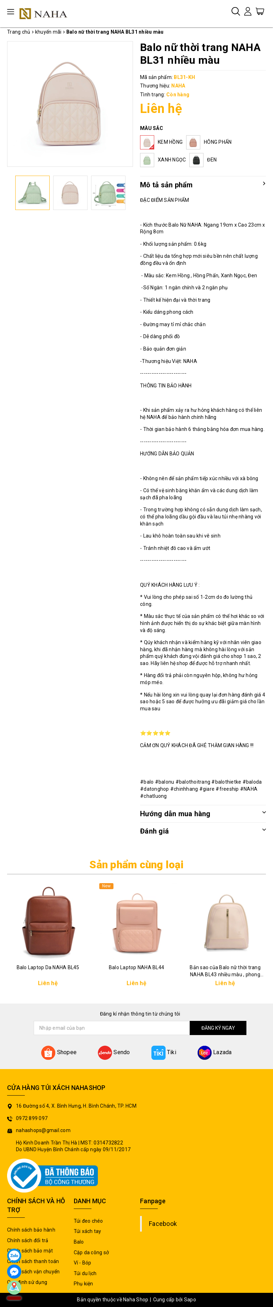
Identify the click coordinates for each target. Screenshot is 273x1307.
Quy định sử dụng (27, 1282)
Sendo (114, 1052)
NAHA (178, 86)
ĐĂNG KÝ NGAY (218, 1028)
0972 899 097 (32, 1118)
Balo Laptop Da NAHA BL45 (48, 967)
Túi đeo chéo (88, 1221)
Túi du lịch (85, 1273)
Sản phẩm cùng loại (136, 864)
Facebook (163, 1223)
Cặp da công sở (91, 1252)
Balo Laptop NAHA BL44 (136, 967)
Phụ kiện (83, 1283)
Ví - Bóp (82, 1263)
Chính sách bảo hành (31, 1230)
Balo (79, 1242)
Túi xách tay (87, 1231)
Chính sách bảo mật (30, 1251)
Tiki (163, 1052)
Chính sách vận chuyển (33, 1271)
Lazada (214, 1052)
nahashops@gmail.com (43, 1130)
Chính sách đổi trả (28, 1240)
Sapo (190, 1299)
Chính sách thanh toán (33, 1261)
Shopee (59, 1052)
